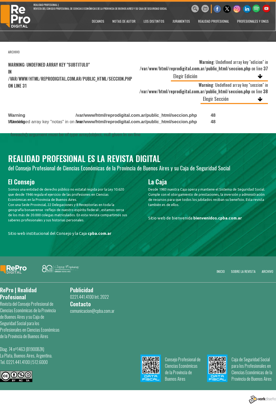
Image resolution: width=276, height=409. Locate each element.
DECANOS (98, 21)
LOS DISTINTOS (154, 21)
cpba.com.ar (99, 233)
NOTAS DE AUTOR (124, 21)
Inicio (221, 271)
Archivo (267, 271)
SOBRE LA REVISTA (243, 271)
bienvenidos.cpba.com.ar (217, 218)
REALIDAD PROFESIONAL (213, 21)
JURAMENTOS (181, 21)
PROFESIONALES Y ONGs (253, 21)
